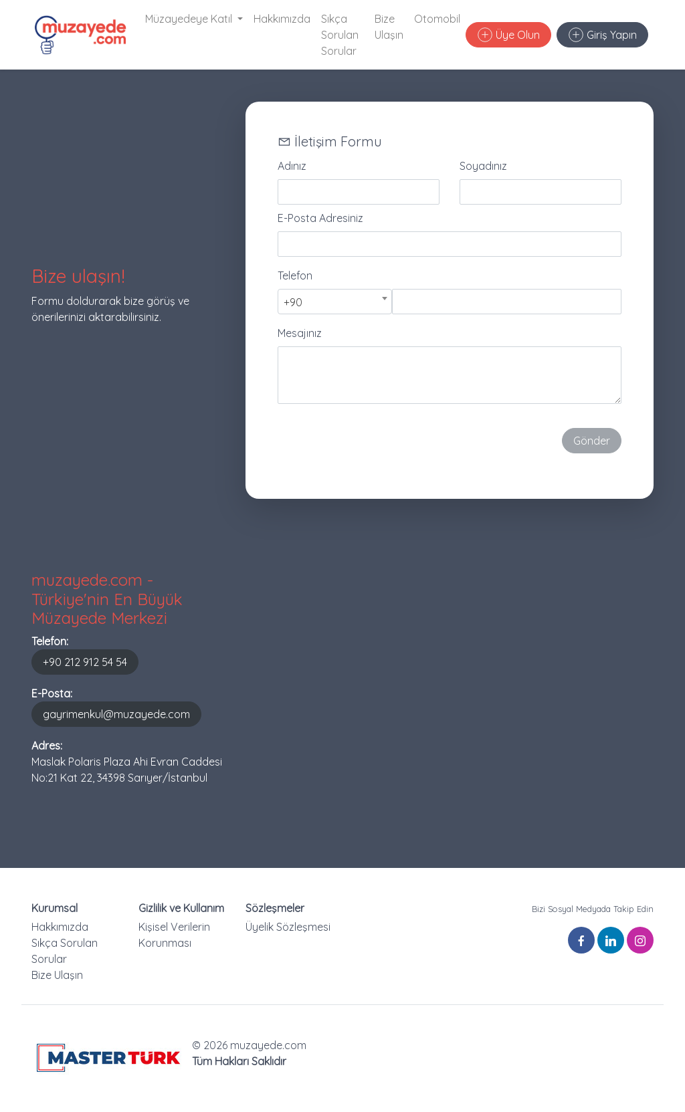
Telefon (295, 275)
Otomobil (437, 18)
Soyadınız (483, 166)
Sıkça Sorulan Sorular (340, 35)
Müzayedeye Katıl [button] (190, 18)
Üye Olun (509, 34)
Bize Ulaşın (389, 26)
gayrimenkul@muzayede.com (116, 714)
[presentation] (379, 441)
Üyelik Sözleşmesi (288, 926)
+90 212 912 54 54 (85, 662)
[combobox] (335, 301)
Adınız (292, 166)
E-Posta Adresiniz (320, 218)
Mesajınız (300, 333)
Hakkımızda (282, 18)
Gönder (591, 440)
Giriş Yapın (603, 34)
